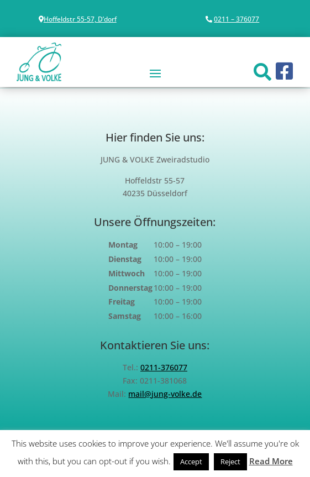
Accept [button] (191, 461)
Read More (271, 460)
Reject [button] (230, 461)
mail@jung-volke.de (165, 394)
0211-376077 (163, 367)
